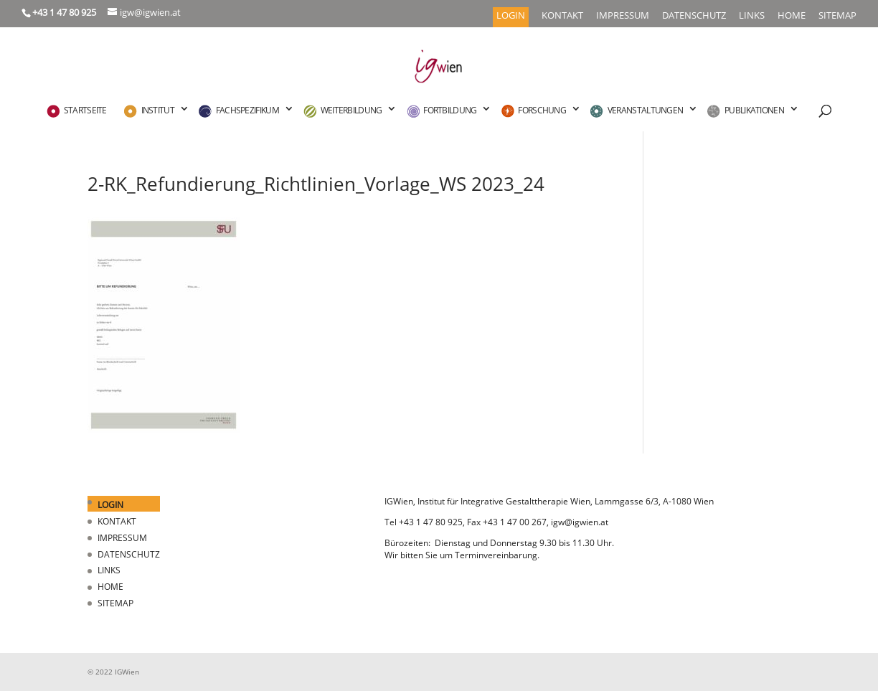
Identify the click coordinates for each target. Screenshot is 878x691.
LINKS (752, 16)
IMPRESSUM (622, 16)
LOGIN (510, 16)
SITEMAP (837, 16)
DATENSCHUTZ (694, 16)
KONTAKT (562, 16)
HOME (792, 16)
